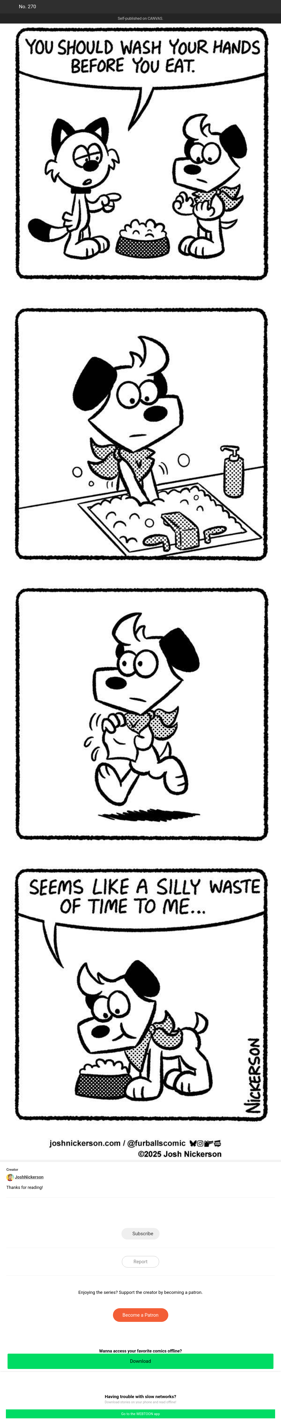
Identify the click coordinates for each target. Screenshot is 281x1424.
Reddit (183, 1214)
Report (140, 1261)
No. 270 (27, 6)
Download (140, 1361)
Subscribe (142, 1233)
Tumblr (161, 1214)
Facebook (119, 1214)
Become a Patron (141, 1315)
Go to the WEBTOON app (140, 1414)
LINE (98, 1214)
